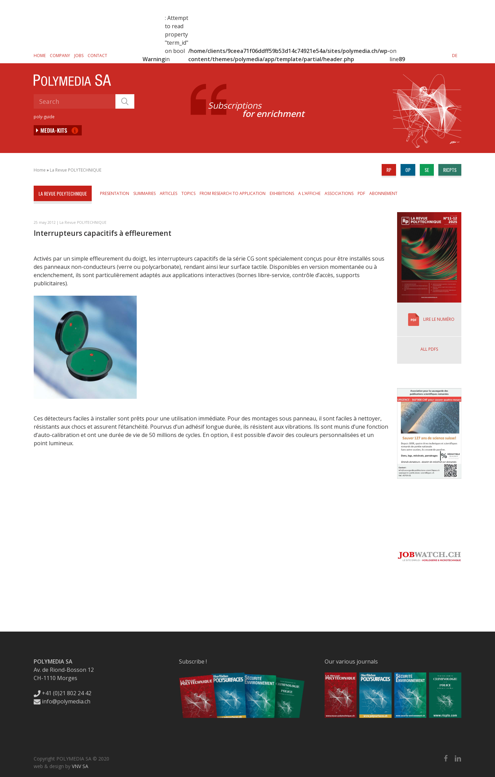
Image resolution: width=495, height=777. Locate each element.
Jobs (78, 55)
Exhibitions (282, 193)
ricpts (450, 169)
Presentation (114, 193)
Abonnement (383, 193)
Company (60, 55)
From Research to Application (233, 193)
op (407, 169)
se (427, 169)
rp (388, 169)
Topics (188, 193)
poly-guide (44, 117)
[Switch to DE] (454, 55)
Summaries (144, 193)
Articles (168, 193)
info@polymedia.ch (62, 701)
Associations (339, 193)
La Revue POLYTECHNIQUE (75, 170)
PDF (361, 193)
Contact (97, 55)
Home (40, 55)
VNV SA (80, 766)
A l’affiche (309, 193)
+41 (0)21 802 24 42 (62, 693)
